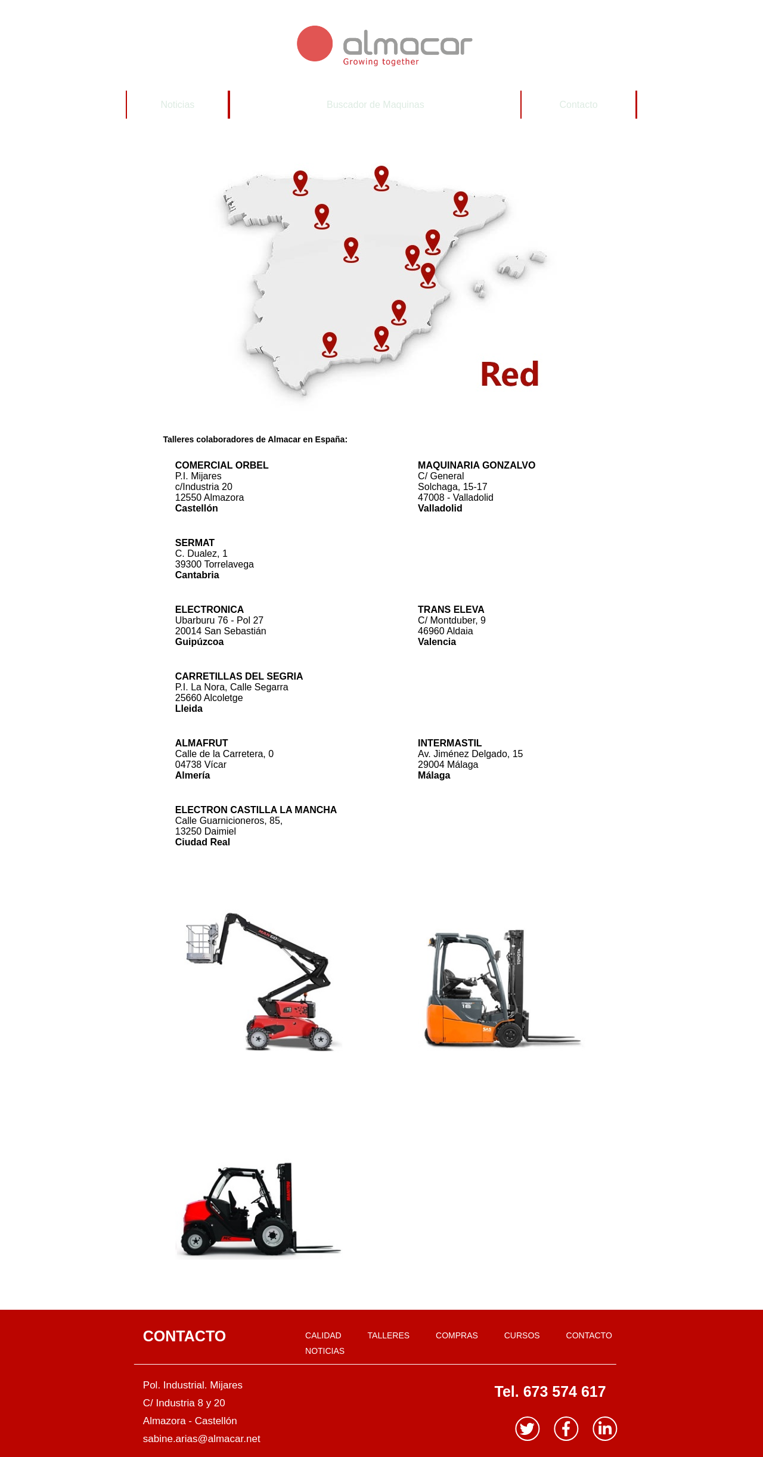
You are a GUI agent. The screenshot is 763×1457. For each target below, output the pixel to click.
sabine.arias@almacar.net (201, 1438)
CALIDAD (323, 1335)
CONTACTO (589, 1335)
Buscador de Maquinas (375, 105)
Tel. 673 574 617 (550, 1391)
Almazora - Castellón (190, 1421)
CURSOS (522, 1335)
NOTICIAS (325, 1351)
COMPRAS (457, 1335)
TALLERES (389, 1335)
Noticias (177, 105)
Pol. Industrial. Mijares (193, 1385)
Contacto (579, 105)
